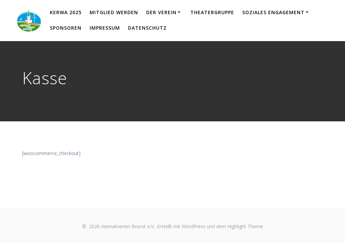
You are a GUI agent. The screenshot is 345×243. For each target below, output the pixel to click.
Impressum (105, 28)
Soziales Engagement (273, 12)
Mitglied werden (114, 12)
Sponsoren (66, 28)
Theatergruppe (212, 12)
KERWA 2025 (66, 12)
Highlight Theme (245, 226)
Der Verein (161, 12)
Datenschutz (147, 28)
